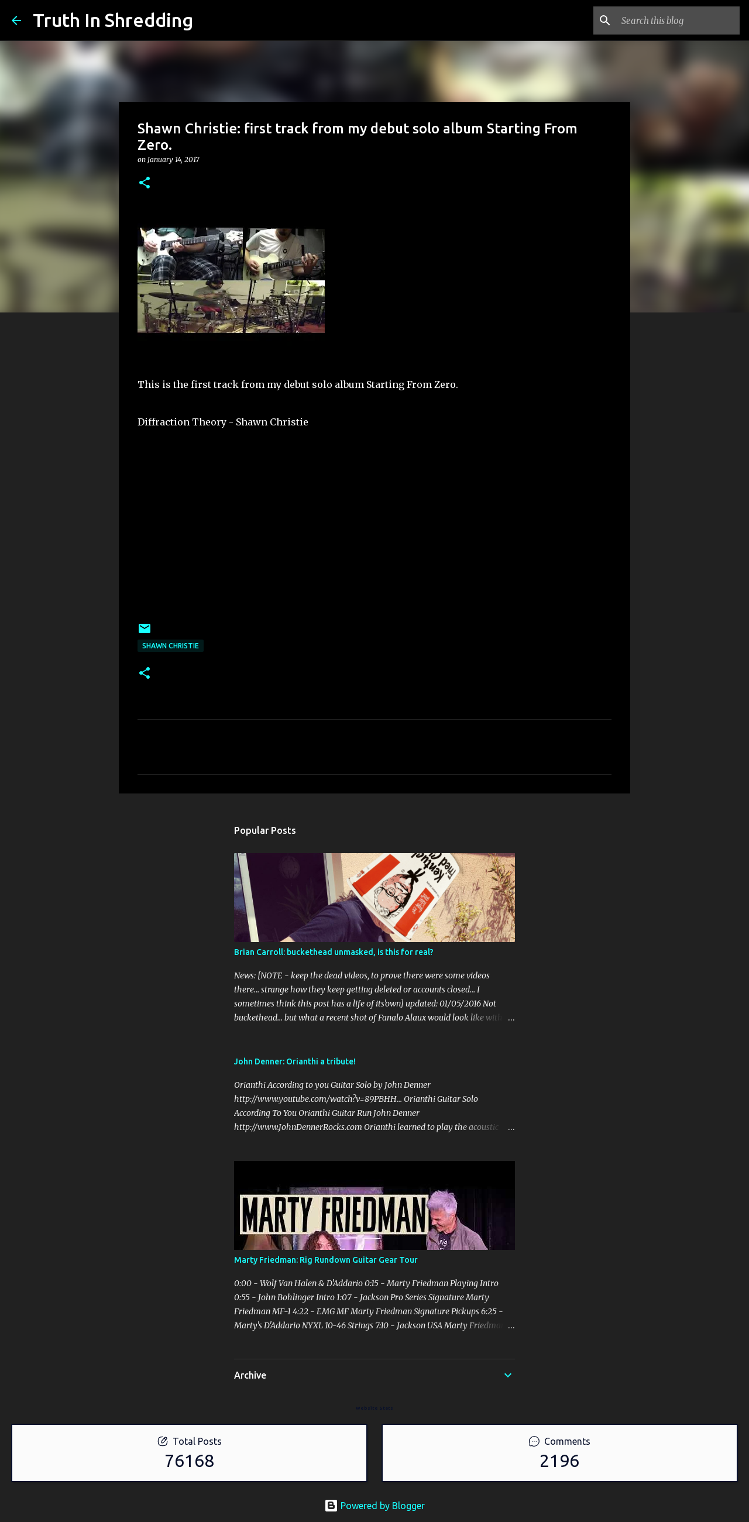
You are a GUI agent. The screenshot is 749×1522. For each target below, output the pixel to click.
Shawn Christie (170, 646)
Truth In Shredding (113, 19)
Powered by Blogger (374, 1505)
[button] (145, 183)
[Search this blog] (678, 20)
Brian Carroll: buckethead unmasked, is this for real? (334, 952)
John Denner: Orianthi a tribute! (295, 1061)
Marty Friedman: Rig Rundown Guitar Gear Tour (326, 1260)
